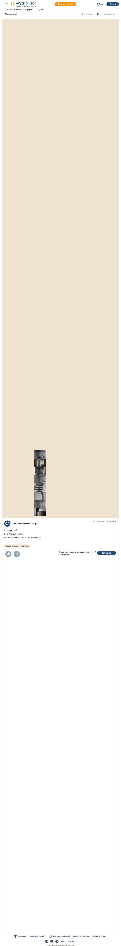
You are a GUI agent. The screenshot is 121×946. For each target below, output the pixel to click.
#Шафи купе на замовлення (17, 546)
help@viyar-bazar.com (81, 936)
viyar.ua (63, 941)
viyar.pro (71, 941)
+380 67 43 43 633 (99, 936)
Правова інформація (37, 936)
